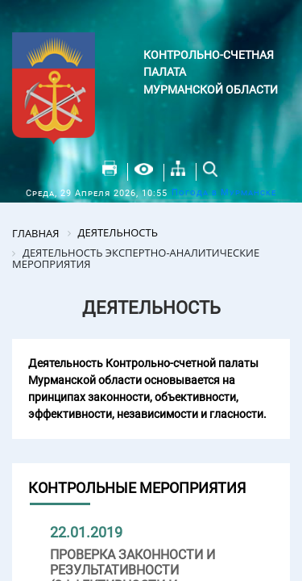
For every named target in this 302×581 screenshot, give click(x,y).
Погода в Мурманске (224, 192)
